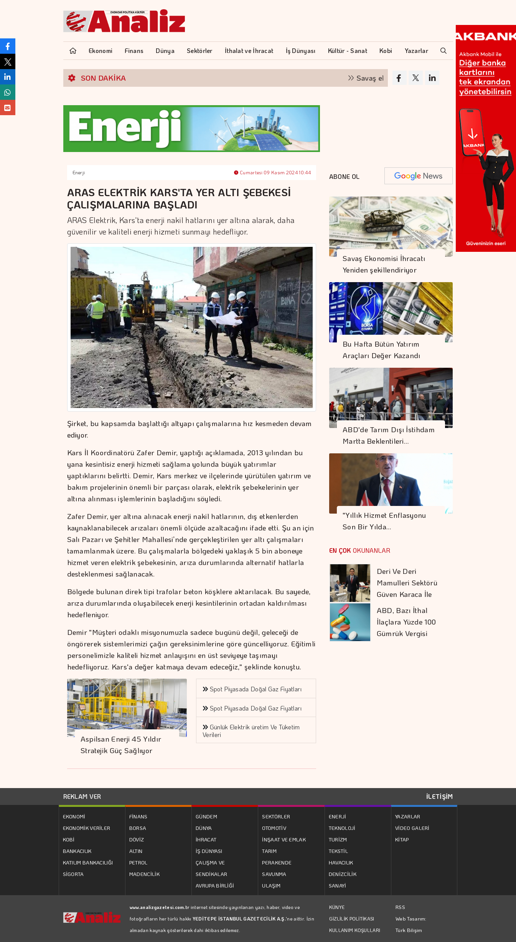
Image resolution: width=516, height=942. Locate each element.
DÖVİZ (136, 839)
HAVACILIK (341, 862)
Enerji (79, 172)
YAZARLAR (407, 816)
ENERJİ (337, 816)
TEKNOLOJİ (342, 828)
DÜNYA (204, 828)
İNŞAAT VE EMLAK (284, 839)
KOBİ (69, 839)
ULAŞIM (271, 885)
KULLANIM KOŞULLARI (354, 930)
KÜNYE (337, 907)
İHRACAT (206, 839)
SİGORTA (73, 874)
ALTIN (136, 851)
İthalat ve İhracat (249, 50)
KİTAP (402, 839)
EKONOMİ (74, 816)
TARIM (269, 851)
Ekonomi (100, 50)
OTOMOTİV (274, 828)
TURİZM (338, 839)
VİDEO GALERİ (412, 828)
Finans (134, 50)
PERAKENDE (277, 862)
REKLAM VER (82, 796)
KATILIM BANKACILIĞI (88, 862)
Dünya (165, 50)
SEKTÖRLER (276, 816)
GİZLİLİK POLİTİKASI (351, 919)
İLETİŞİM (439, 796)
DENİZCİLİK (342, 874)
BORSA (138, 828)
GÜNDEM (206, 816)
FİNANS (138, 816)
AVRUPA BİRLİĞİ (215, 885)
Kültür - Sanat (347, 50)
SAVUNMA (274, 874)
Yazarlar (416, 50)
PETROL (138, 862)
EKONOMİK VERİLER (86, 828)
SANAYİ (337, 885)
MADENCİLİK (144, 874)
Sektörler (200, 50)
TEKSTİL (338, 851)
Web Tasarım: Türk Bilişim (411, 924)
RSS (400, 907)
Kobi (385, 50)
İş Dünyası (301, 50)
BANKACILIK (77, 851)
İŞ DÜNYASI (209, 851)
